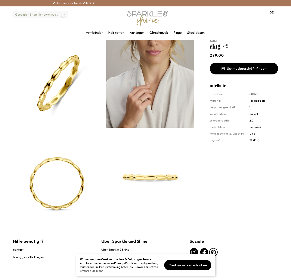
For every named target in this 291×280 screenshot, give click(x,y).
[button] (273, 12)
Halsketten (116, 33)
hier (97, 3)
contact (18, 250)
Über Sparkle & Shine (115, 250)
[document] (145, 265)
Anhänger (137, 33)
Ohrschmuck (158, 33)
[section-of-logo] (147, 18)
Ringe (177, 33)
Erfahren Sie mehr (91, 271)
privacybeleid (21, 274)
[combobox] (40, 14)
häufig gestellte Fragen (28, 257)
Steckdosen (196, 33)
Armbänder (94, 33)
